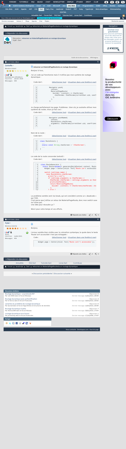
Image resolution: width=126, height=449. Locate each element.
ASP (30, 9)
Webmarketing (115, 9)
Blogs (40, 2)
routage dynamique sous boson (17, 314)
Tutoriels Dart (67, 15)
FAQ (32, 2)
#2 (98, 219)
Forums (12, 2)
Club (95, 2)
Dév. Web (71, 6)
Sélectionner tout (59, 82)
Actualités (19, 263)
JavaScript (59, 9)
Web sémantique (102, 9)
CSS (35, 9)
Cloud (38, 6)
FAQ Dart (57, 15)
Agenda (34, 21)
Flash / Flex (49, 9)
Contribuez (88, 15)
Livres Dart (78, 15)
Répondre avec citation (78, 215)
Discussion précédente (42, 274)
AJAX (17, 9)
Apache (23, 9)
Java (63, 6)
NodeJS (68, 9)
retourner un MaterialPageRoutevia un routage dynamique (44, 38)
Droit (88, 2)
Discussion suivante (62, 274)
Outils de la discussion (79, 58)
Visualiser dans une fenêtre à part (82, 82)
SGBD (98, 6)
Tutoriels (23, 2)
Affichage (93, 58)
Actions (19, 21)
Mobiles (112, 6)
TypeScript (89, 9)
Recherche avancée (118, 21)
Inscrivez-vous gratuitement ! (49, 18)
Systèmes (121, 6)
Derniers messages (8, 21)
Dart (41, 9)
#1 (98, 62)
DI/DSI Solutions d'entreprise (23, 6)
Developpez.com (83, 329)
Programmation (88, 6)
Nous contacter (71, 329)
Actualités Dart (36, 15)
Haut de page (94, 329)
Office (105, 6)
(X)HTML (63, 12)
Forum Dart (48, 15)
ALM (49, 6)
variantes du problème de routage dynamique (22, 304)
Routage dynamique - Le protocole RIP (20, 294)
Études (79, 2)
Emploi (70, 2)
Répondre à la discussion (16, 33)
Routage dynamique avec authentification (21, 299)
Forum (9, 26)
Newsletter (58, 2)
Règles (47, 21)
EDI (78, 6)
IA (44, 6)
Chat (47, 2)
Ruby (81, 9)
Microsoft (56, 6)
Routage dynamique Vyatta (15, 309)
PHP (75, 9)
